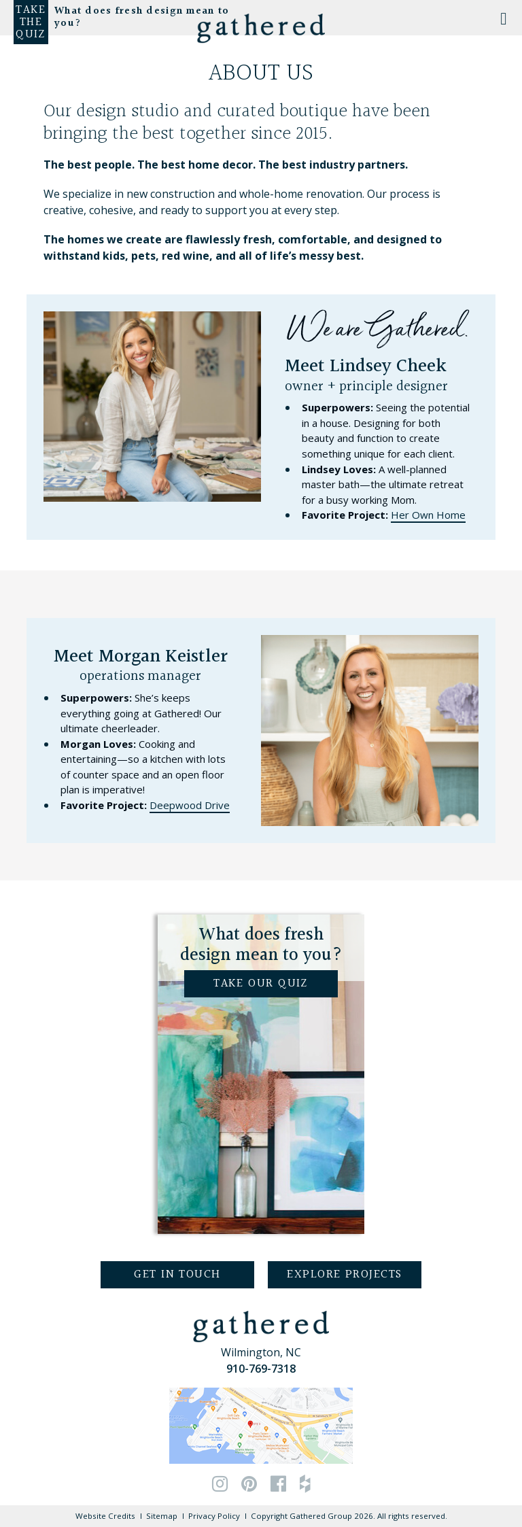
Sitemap (161, 1516)
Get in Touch (177, 1274)
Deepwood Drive (190, 805)
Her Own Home (428, 514)
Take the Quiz (31, 22)
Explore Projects (344, 1274)
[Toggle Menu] (504, 18)
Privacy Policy (214, 1516)
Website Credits (105, 1516)
